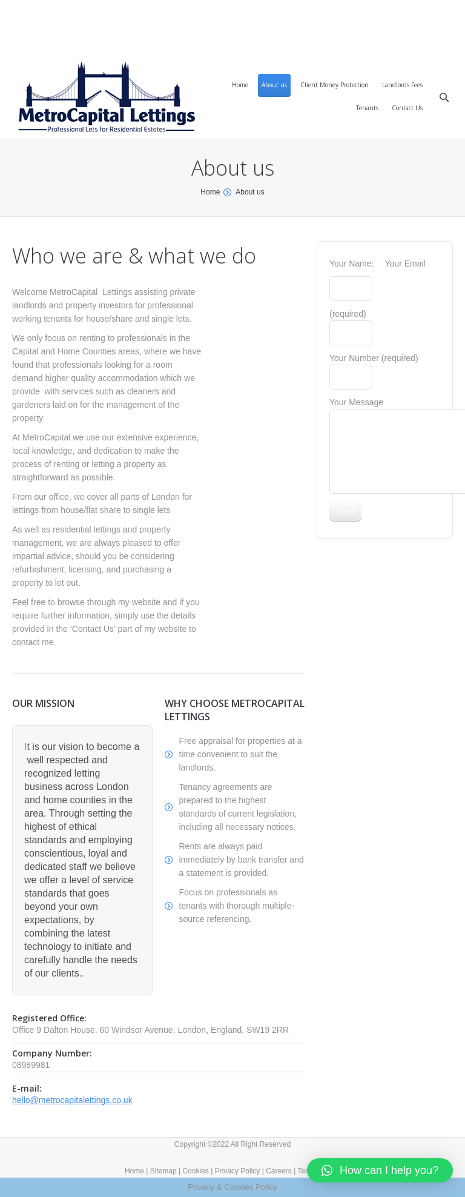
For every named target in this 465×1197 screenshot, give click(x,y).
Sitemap (163, 1171)
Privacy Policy (237, 1171)
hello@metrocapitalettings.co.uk (72, 1100)
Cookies (196, 1171)
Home (210, 192)
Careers (279, 1171)
